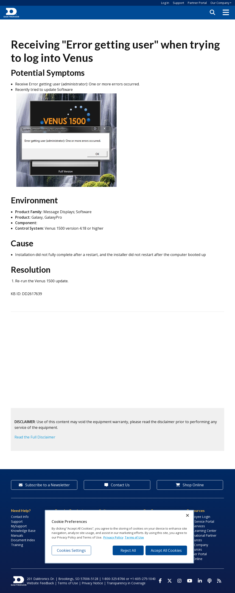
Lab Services (196, 526)
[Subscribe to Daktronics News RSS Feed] (219, 580)
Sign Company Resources (197, 547)
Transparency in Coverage (126, 583)
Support (178, 3)
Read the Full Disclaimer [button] (34, 437)
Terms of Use (68, 583)
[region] (119, 536)
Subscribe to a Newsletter (44, 484)
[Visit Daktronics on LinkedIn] (200, 580)
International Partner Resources (201, 537)
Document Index (23, 540)
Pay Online (194, 559)
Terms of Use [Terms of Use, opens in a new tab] (134, 537)
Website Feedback (40, 583)
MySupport (19, 526)
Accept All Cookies (166, 550)
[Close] (187, 515)
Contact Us (117, 484)
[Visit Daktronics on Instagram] (179, 580)
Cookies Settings (71, 550)
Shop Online (190, 484)
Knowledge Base (23, 530)
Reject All (128, 550)
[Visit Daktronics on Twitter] (169, 580)
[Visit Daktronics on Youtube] (189, 580)
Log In (165, 3)
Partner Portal (197, 3)
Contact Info (20, 516)
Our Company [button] (219, 3)
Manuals (17, 535)
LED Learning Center (201, 530)
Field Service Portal (200, 521)
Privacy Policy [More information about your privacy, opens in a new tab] (113, 537)
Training (17, 545)
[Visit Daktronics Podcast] (209, 580)
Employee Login (198, 516)
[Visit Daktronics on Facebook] (160, 580)
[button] (225, 12)
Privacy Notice (92, 583)
